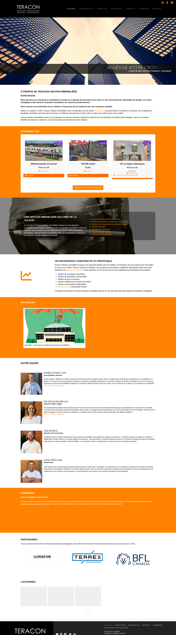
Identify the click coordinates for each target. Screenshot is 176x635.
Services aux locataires (101, 229)
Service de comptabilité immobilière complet (109, 224)
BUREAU (89, 171)
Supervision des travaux (101, 232)
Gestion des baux (99, 227)
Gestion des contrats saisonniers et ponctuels (110, 222)
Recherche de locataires (101, 234)
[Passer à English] (157, 8)
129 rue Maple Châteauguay (132, 164)
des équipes (99, 111)
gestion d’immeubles (75, 270)
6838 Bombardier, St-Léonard (44, 164)
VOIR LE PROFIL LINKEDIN (54, 386)
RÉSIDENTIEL (133, 173)
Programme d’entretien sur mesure (106, 219)
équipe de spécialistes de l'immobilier (35, 504)
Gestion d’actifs (64, 287)
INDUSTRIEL (45, 171)
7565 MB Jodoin (88, 164)
